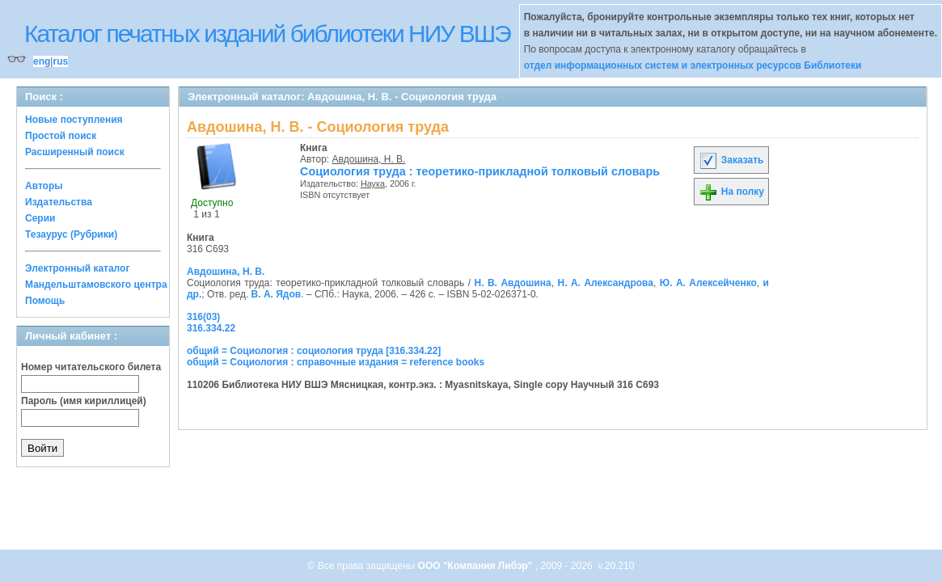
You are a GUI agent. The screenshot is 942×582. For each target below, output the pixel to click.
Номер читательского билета (91, 367)
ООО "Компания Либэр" (476, 565)
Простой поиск (60, 135)
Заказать (731, 160)
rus (60, 61)
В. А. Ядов (276, 294)
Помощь (45, 300)
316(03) (203, 317)
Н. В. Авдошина (512, 283)
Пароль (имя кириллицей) (83, 401)
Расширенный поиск (75, 152)
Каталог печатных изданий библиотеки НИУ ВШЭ (267, 33)
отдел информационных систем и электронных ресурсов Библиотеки (693, 65)
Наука (373, 183)
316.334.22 (211, 328)
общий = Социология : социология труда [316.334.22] (314, 350)
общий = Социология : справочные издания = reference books (335, 362)
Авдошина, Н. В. (369, 159)
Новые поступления (74, 119)
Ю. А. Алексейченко (708, 283)
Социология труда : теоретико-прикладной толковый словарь (480, 171)
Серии (40, 218)
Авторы (44, 186)
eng (41, 61)
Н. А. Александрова (605, 283)
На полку (731, 191)
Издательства (58, 202)
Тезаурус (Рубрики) (71, 234)
